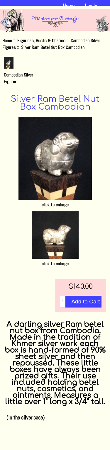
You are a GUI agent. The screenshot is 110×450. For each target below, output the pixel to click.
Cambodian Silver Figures (18, 75)
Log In (91, 6)
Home (69, 6)
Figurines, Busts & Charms (41, 41)
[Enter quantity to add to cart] (62, 302)
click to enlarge (55, 260)
